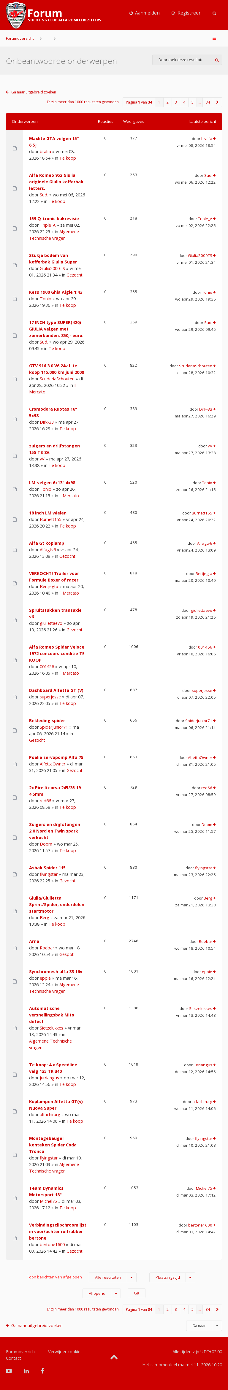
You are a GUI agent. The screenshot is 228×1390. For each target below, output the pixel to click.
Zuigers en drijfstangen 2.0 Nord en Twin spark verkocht (54, 831)
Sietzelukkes (51, 1028)
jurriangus (49, 1078)
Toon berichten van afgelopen (82, 1277)
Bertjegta (49, 586)
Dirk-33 (47, 422)
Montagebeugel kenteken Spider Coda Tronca (53, 1144)
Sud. (44, 195)
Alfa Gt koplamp (46, 543)
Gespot (66, 954)
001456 (47, 666)
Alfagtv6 (48, 549)
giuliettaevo (51, 623)
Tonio (45, 298)
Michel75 (48, 1201)
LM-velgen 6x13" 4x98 (52, 482)
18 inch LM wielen (47, 513)
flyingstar (49, 874)
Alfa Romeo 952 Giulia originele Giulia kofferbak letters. (56, 181)
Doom (46, 844)
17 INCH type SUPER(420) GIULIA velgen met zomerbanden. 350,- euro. (56, 329)
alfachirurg (50, 1114)
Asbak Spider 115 (47, 867)
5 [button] (192, 102)
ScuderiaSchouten (57, 379)
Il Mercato (69, 495)
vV (42, 459)
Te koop (67, 158)
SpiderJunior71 (54, 727)
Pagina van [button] (139, 102)
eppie (45, 978)
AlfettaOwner (52, 764)
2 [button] (168, 102)
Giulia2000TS (52, 268)
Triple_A (48, 225)
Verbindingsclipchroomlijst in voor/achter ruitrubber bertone (57, 1231)
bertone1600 (52, 1244)
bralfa (45, 151)
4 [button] (184, 102)
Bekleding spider (47, 720)
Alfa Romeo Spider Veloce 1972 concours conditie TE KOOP (57, 653)
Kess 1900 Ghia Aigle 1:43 (55, 292)
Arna (34, 941)
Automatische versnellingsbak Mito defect (51, 1014)
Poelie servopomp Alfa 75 (56, 757)
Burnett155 (50, 519)
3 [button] (176, 102)
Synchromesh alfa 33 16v (55, 971)
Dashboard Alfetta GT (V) (56, 690)
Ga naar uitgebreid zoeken (33, 92)
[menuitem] (145, 13)
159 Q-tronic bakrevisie (54, 218)
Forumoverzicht (20, 38)
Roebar (47, 948)
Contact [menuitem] (13, 1358)
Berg (44, 917)
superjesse (50, 697)
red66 (45, 800)
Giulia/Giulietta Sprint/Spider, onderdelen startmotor (56, 904)
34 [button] (208, 102)
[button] (217, 102)
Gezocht (74, 275)
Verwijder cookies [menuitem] (65, 1351)
